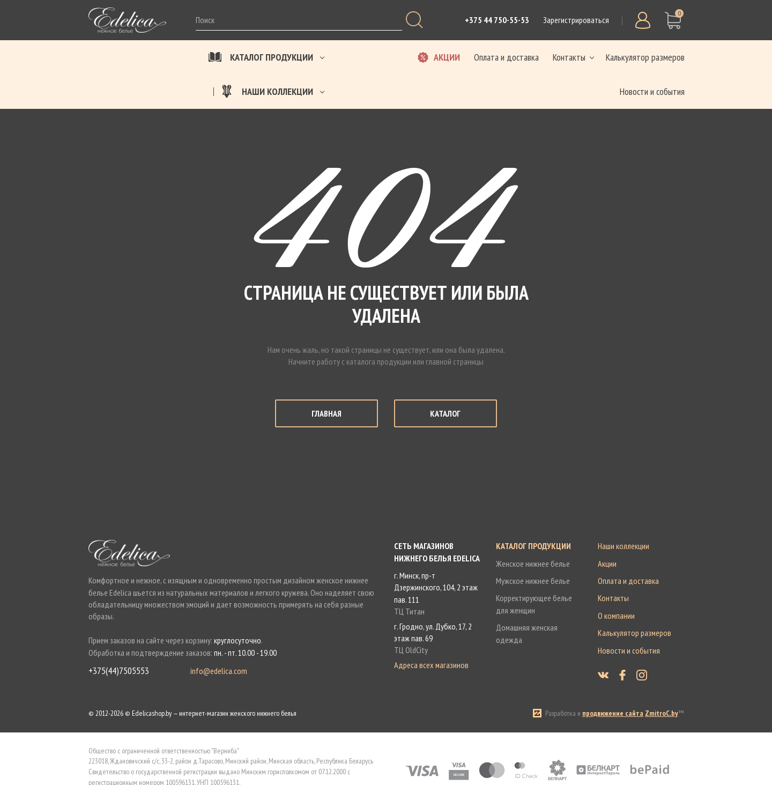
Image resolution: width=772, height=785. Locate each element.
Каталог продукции (533, 545)
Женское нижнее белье (533, 563)
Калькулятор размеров (634, 632)
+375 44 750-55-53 (497, 20)
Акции (607, 563)
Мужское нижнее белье (533, 580)
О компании (616, 615)
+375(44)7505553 (118, 671)
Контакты (613, 598)
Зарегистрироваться (576, 19)
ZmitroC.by (661, 713)
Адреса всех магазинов (431, 665)
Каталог (445, 413)
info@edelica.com (218, 671)
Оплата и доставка (628, 580)
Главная (326, 413)
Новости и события (629, 650)
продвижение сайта (612, 713)
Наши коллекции (623, 545)
